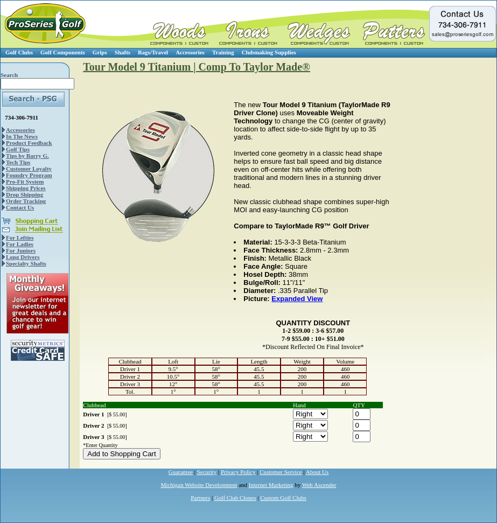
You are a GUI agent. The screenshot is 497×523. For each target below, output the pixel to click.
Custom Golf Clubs (283, 497)
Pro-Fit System (25, 181)
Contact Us (20, 207)
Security (207, 472)
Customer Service (281, 472)
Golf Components (62, 52)
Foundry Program (29, 175)
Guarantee (181, 472)
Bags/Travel (153, 52)
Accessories (190, 52)
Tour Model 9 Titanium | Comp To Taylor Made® (196, 67)
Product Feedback (29, 143)
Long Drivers (23, 257)
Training (223, 52)
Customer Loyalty (29, 168)
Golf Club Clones (235, 497)
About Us (317, 472)
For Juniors (21, 250)
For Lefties (19, 237)
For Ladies (19, 244)
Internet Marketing (271, 485)
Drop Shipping (24, 194)
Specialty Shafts (26, 263)
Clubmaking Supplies (269, 52)
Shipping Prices (26, 188)
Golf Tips (18, 149)
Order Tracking (26, 201)
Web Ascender (319, 485)
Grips (100, 52)
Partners (200, 497)
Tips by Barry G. (27, 155)
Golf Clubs (19, 52)
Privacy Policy (238, 472)
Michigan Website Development (199, 485)
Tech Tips (18, 162)
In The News (22, 136)
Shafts (122, 52)
